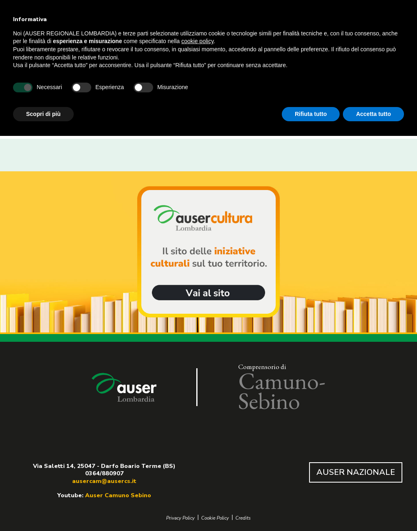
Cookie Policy (215, 518)
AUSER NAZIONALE (355, 472)
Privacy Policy (180, 518)
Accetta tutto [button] (373, 114)
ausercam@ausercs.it (104, 481)
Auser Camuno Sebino (118, 495)
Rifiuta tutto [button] (311, 114)
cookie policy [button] (197, 41)
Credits (243, 518)
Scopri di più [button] (43, 114)
